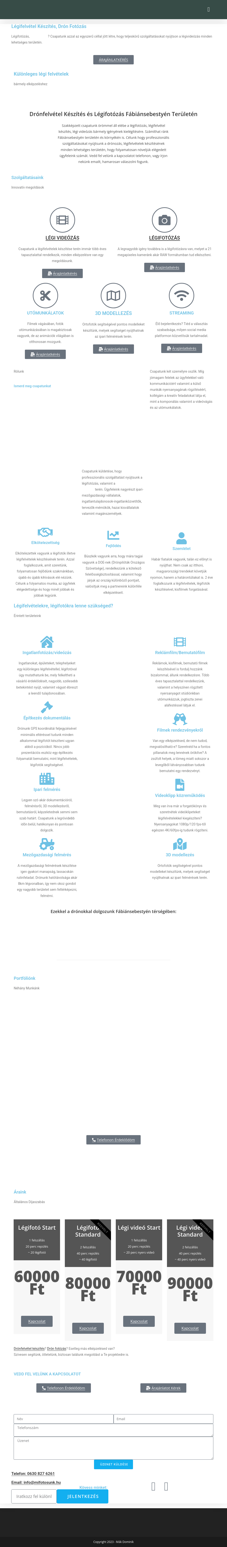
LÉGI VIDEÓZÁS (62, 238)
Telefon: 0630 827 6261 (33, 1473)
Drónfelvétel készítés (29, 1349)
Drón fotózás (56, 1349)
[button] (208, 9)
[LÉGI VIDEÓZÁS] (62, 220)
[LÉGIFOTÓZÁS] (164, 220)
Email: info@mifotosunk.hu (36, 1482)
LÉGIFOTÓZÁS (164, 238)
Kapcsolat (36, 1321)
